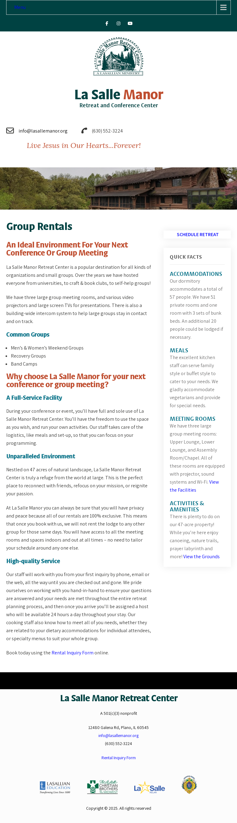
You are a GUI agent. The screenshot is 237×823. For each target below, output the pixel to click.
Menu (20, 7)
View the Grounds (201, 556)
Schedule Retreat (198, 234)
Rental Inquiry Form (73, 652)
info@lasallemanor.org (43, 131)
